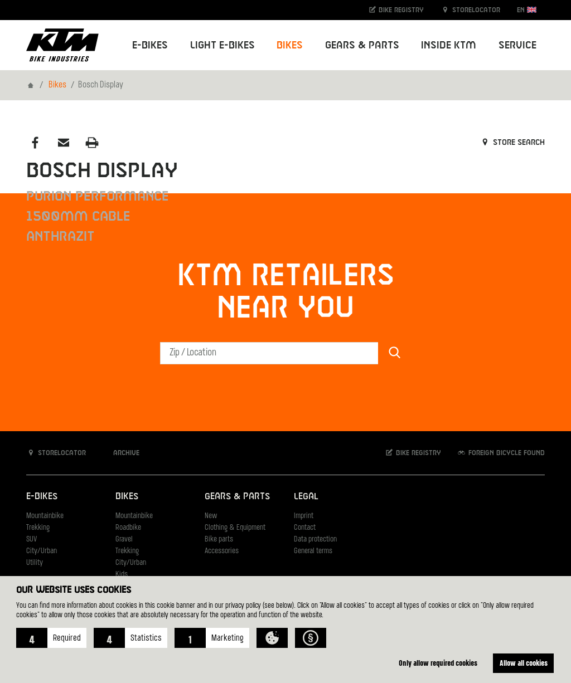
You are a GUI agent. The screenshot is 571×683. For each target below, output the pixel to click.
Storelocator (470, 9)
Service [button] (517, 45)
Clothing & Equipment (235, 528)
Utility (34, 563)
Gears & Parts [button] (362, 45)
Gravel (124, 539)
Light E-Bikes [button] (222, 45)
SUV (31, 539)
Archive (120, 452)
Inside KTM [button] (448, 45)
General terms (313, 551)
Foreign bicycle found (501, 452)
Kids (121, 574)
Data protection (315, 539)
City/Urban (41, 551)
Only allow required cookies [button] (438, 662)
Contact (305, 528)
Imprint (303, 516)
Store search (512, 142)
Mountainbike (45, 516)
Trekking (38, 528)
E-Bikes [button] (150, 45)
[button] (51, 638)
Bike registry (395, 9)
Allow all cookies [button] (524, 662)
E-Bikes (41, 496)
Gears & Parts (237, 496)
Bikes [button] (290, 45)
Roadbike (128, 528)
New (211, 516)
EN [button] (526, 9)
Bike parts (219, 539)
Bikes (57, 85)
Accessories (222, 551)
